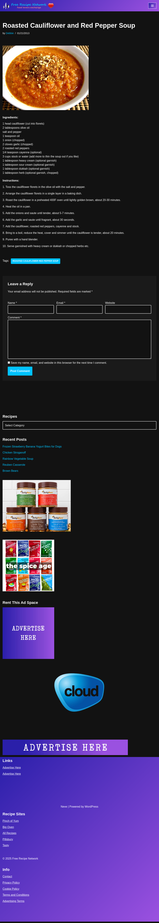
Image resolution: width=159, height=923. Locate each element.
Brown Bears (10, 472)
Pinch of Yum (11, 822)
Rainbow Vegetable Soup (18, 459)
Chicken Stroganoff (14, 453)
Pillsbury (8, 840)
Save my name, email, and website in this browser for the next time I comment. (59, 363)
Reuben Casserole (14, 466)
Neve (64, 808)
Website (110, 303)
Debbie (10, 33)
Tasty (6, 846)
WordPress (91, 808)
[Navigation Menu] (152, 6)
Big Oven (8, 828)
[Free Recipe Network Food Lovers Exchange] (28, 5)
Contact (7, 878)
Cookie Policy (11, 890)
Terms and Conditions (16, 896)
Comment (15, 318)
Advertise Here (12, 769)
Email (60, 303)
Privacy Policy (11, 884)
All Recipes (9, 834)
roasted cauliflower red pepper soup (36, 262)
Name (12, 303)
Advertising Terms (13, 902)
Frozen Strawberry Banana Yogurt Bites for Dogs (32, 447)
